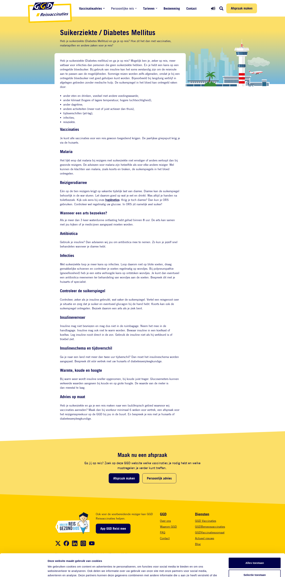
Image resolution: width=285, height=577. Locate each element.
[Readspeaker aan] (213, 8)
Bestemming (172, 8)
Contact (191, 8)
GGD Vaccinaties (205, 521)
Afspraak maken (241, 8)
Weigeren (254, 565)
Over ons (165, 521)
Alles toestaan (254, 541)
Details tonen (196, 569)
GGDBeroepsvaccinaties (210, 526)
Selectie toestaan (255, 553)
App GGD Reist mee (113, 528)
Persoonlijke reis (122, 8)
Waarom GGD (168, 526)
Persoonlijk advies (159, 478)
